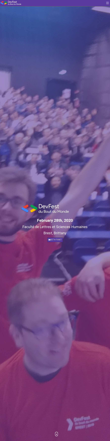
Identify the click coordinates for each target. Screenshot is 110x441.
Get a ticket (55, 240)
